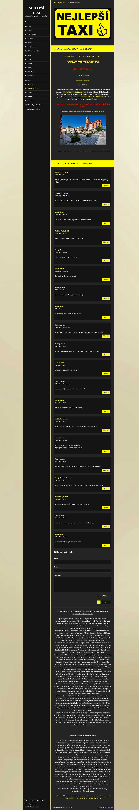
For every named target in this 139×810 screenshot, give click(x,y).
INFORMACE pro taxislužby (33, 109)
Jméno (56, 558)
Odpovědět (106, 185)
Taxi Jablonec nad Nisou (31, 88)
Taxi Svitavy (28, 63)
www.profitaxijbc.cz (82, 75)
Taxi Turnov (28, 92)
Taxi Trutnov (28, 30)
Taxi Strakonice (29, 101)
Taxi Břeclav (28, 55)
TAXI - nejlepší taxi (59, 2)
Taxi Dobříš (28, 80)
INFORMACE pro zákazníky (33, 105)
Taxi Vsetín (28, 67)
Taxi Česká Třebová (30, 34)
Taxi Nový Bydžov (30, 47)
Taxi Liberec (28, 22)
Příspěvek (57, 575)
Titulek (56, 567)
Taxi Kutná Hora (29, 84)
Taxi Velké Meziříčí (30, 72)
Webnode (110, 807)
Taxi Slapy (28, 26)
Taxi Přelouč (28, 42)
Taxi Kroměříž (29, 38)
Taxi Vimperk (29, 96)
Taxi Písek (28, 59)
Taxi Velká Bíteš (29, 76)
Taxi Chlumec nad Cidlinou (32, 51)
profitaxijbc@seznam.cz (82, 80)
